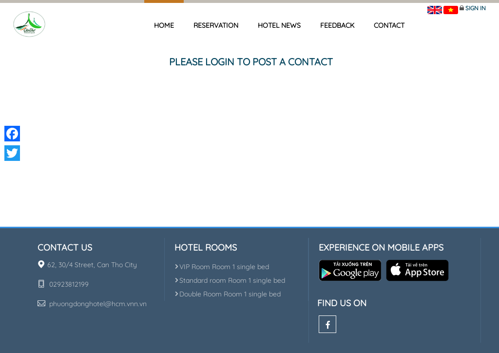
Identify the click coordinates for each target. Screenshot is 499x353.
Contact (389, 25)
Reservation (215, 25)
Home (164, 25)
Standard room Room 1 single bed (229, 280)
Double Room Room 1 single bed (227, 294)
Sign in (475, 8)
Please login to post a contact (251, 62)
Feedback (337, 25)
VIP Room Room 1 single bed (221, 266)
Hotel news (279, 25)
